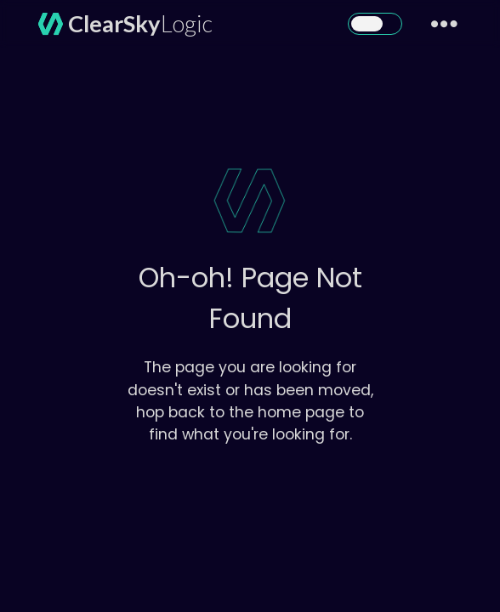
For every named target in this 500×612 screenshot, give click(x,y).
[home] (120, 24)
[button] (375, 24)
